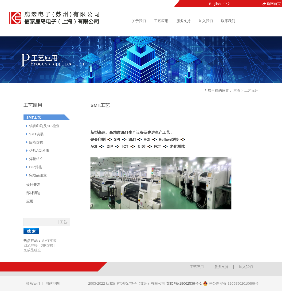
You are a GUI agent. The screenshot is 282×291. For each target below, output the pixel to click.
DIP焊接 (35, 167)
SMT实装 (36, 134)
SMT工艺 (33, 117)
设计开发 (33, 185)
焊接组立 (36, 159)
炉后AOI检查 (39, 151)
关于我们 (139, 21)
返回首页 (274, 4)
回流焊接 (36, 142)
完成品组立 (38, 175)
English (215, 4)
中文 (227, 4)
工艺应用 (161, 21)
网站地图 (53, 283)
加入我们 (206, 21)
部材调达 (33, 193)
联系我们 (228, 21)
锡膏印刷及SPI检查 (44, 126)
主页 (236, 90)
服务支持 (183, 21)
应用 (29, 201)
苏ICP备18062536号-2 (184, 283)
